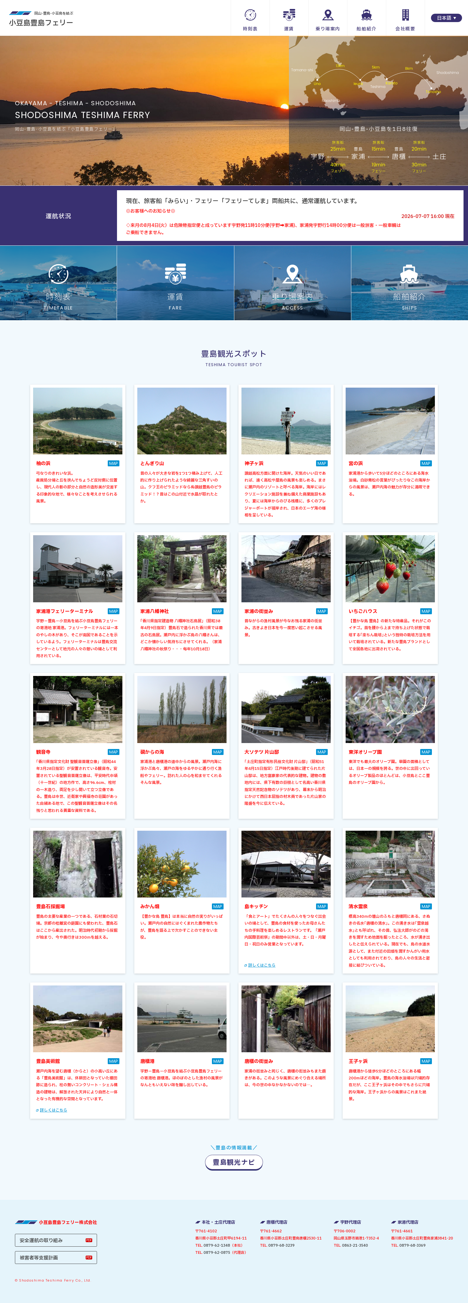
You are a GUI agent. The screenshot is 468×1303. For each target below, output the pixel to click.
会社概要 (405, 29)
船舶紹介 (366, 29)
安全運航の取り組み (41, 1240)
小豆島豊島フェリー (41, 19)
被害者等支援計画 (39, 1258)
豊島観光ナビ (234, 1163)
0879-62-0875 (217, 1252)
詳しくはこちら (261, 965)
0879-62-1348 (217, 1245)
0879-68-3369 (412, 1245)
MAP (113, 463)
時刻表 (250, 29)
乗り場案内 (327, 29)
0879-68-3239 (281, 1245)
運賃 (289, 29)
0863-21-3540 (355, 1245)
